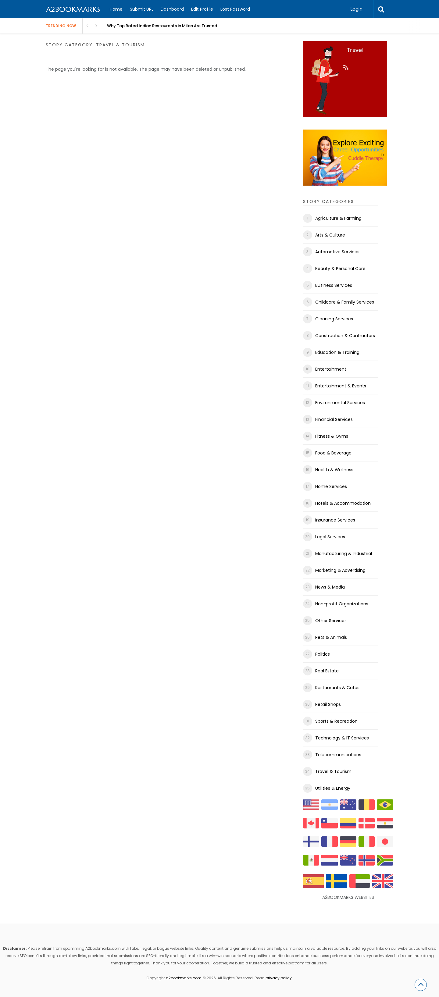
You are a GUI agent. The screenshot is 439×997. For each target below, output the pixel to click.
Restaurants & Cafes (337, 688)
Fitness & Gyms (331, 436)
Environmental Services (340, 403)
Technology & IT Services (342, 738)
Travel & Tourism (333, 771)
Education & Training (337, 352)
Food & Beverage (333, 453)
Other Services (331, 621)
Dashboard (172, 9)
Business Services (333, 285)
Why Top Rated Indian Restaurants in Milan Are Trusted (162, 26)
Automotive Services (337, 252)
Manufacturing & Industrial (343, 553)
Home (116, 9)
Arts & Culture (330, 235)
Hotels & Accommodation (343, 503)
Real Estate (327, 671)
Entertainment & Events (340, 386)
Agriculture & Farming (338, 218)
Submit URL (141, 9)
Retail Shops (328, 704)
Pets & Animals (331, 637)
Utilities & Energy (332, 788)
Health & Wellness (334, 470)
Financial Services (334, 419)
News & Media (330, 587)
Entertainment (330, 369)
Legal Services (330, 537)
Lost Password (235, 9)
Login (356, 8)
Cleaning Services (334, 319)
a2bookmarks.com (184, 978)
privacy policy (279, 978)
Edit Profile (202, 9)
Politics (322, 654)
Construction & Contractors (345, 336)
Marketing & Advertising (340, 570)
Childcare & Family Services (344, 302)
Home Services (331, 486)
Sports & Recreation (336, 721)
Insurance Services (335, 520)
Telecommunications (338, 755)
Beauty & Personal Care (340, 268)
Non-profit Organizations (341, 604)
